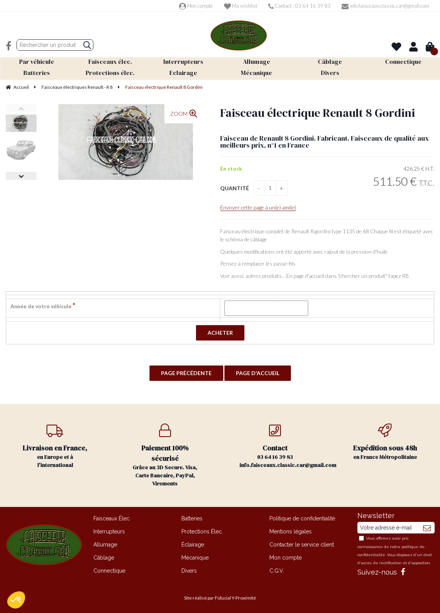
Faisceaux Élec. (112, 518)
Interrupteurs (109, 531)
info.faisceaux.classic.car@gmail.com (385, 6)
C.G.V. (276, 571)
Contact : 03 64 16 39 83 (299, 6)
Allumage (105, 545)
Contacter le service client (301, 545)
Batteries (192, 518)
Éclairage (192, 545)
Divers (189, 571)
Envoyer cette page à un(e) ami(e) (258, 207)
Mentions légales (290, 531)
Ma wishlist (240, 6)
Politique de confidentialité (302, 518)
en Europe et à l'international (55, 446)
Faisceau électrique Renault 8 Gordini (317, 113)
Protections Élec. (202, 531)
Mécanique (195, 558)
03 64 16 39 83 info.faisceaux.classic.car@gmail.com (284, 446)
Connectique (109, 571)
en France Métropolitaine (385, 442)
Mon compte (196, 6)
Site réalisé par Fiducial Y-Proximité (220, 598)
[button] (16, 600)
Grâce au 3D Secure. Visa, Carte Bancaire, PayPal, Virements (165, 455)
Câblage (103, 558)
